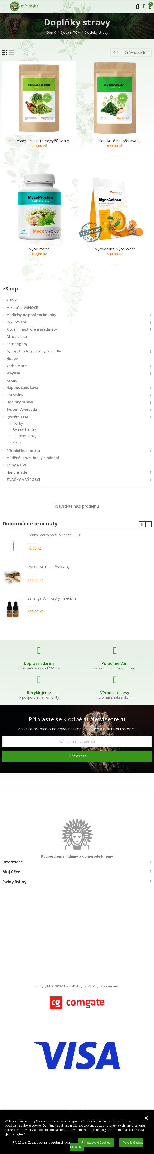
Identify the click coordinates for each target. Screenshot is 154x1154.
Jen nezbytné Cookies (96, 1142)
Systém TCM (17, 416)
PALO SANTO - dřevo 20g (48, 566)
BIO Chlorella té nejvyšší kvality (114, 140)
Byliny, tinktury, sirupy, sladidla (33, 351)
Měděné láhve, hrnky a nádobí (32, 457)
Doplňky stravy (19, 402)
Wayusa (13, 372)
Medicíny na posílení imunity (31, 314)
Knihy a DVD (16, 464)
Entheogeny (17, 343)
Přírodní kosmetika (23, 450)
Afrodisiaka (16, 336)
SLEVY (11, 300)
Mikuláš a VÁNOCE (22, 307)
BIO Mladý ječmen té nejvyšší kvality (39, 140)
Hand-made (16, 472)
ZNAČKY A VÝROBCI (23, 479)
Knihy (17, 442)
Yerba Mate (16, 365)
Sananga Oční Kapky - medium (52, 598)
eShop (10, 288)
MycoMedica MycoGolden (115, 249)
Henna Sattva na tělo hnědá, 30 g (54, 535)
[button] (142, 524)
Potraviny (14, 394)
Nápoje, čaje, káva (22, 387)
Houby (12, 358)
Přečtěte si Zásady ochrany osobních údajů (42, 1142)
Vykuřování (16, 321)
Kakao (11, 380)
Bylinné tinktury (25, 429)
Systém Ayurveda (21, 409)
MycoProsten (39, 249)
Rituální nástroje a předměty (31, 329)
